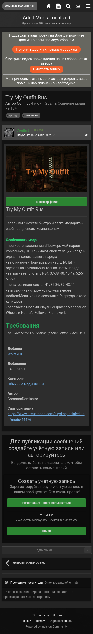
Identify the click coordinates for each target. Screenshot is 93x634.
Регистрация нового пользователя (46, 503)
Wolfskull (15, 354)
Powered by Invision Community (46, 626)
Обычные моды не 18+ (26, 384)
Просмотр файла (46, 202)
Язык (26, 621)
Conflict (23, 103)
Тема (40, 621)
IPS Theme (38, 615)
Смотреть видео (46, 69)
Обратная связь (61, 621)
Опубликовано (36, 135)
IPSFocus (56, 615)
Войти (46, 531)
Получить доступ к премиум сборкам (46, 49)
